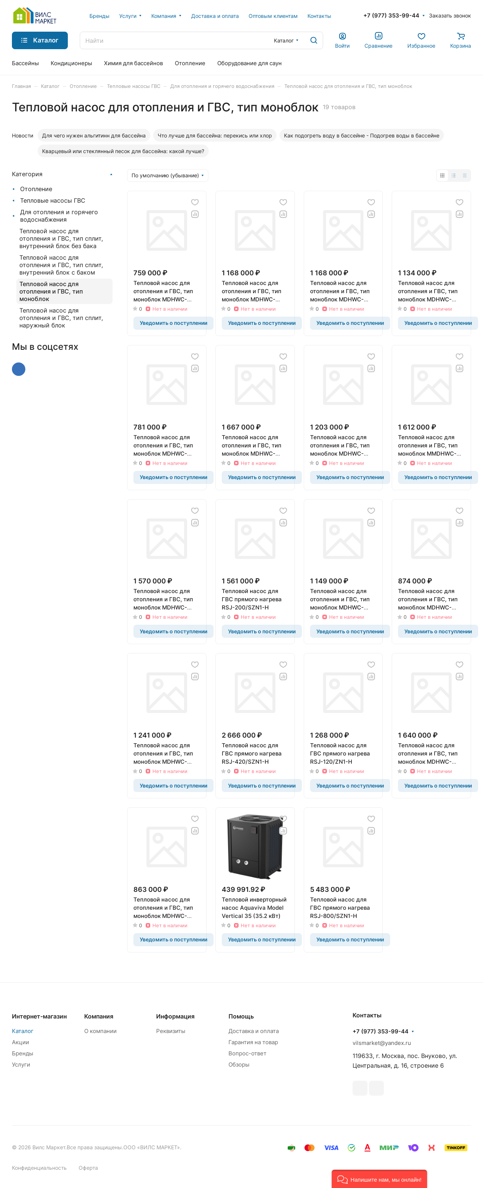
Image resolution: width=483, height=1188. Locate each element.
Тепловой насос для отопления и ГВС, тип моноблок (51, 291)
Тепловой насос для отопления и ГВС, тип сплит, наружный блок (61, 318)
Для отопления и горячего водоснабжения (59, 215)
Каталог (23, 1031)
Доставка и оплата (253, 1031)
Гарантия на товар (253, 1042)
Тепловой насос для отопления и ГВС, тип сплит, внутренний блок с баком (61, 265)
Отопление (36, 189)
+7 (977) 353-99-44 (391, 15)
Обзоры (238, 1064)
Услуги (21, 1064)
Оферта (88, 1168)
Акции (20, 1042)
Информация (175, 1016)
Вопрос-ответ (247, 1053)
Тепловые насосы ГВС (52, 200)
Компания (98, 1016)
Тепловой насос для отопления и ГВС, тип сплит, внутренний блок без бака (61, 238)
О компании (100, 1031)
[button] (379, 1179)
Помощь (241, 1016)
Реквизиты (170, 1031)
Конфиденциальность (39, 1168)
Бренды (22, 1053)
